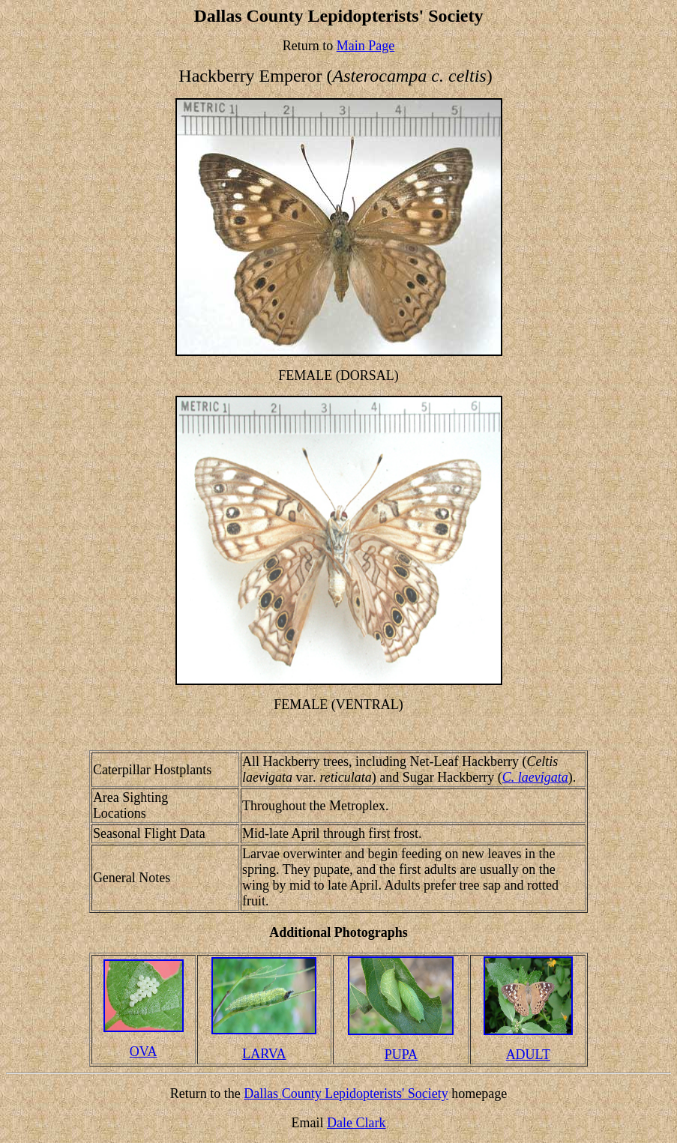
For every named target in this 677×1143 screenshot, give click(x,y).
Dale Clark (356, 1122)
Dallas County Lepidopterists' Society (346, 1093)
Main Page (365, 45)
